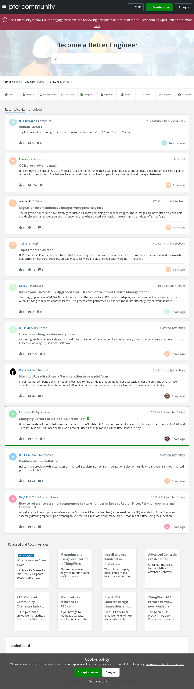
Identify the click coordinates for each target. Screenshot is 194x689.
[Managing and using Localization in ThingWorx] (75, 569)
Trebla (23, 243)
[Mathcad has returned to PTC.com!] (75, 612)
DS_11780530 (27, 328)
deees (23, 285)
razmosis (25, 412)
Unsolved (35, 109)
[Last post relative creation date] (177, 143)
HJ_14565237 (27, 120)
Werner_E (25, 201)
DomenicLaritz (28, 370)
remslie (24, 159)
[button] (97, 681)
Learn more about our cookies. (165, 664)
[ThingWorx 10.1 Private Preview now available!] (163, 612)
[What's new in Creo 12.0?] (31, 569)
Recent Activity (15, 109)
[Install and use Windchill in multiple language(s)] (119, 569)
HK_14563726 (27, 455)
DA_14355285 (27, 497)
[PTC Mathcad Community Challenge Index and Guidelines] (31, 612)
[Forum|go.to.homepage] (32, 7)
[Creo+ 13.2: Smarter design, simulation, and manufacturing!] (119, 612)
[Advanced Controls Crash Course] (163, 569)
